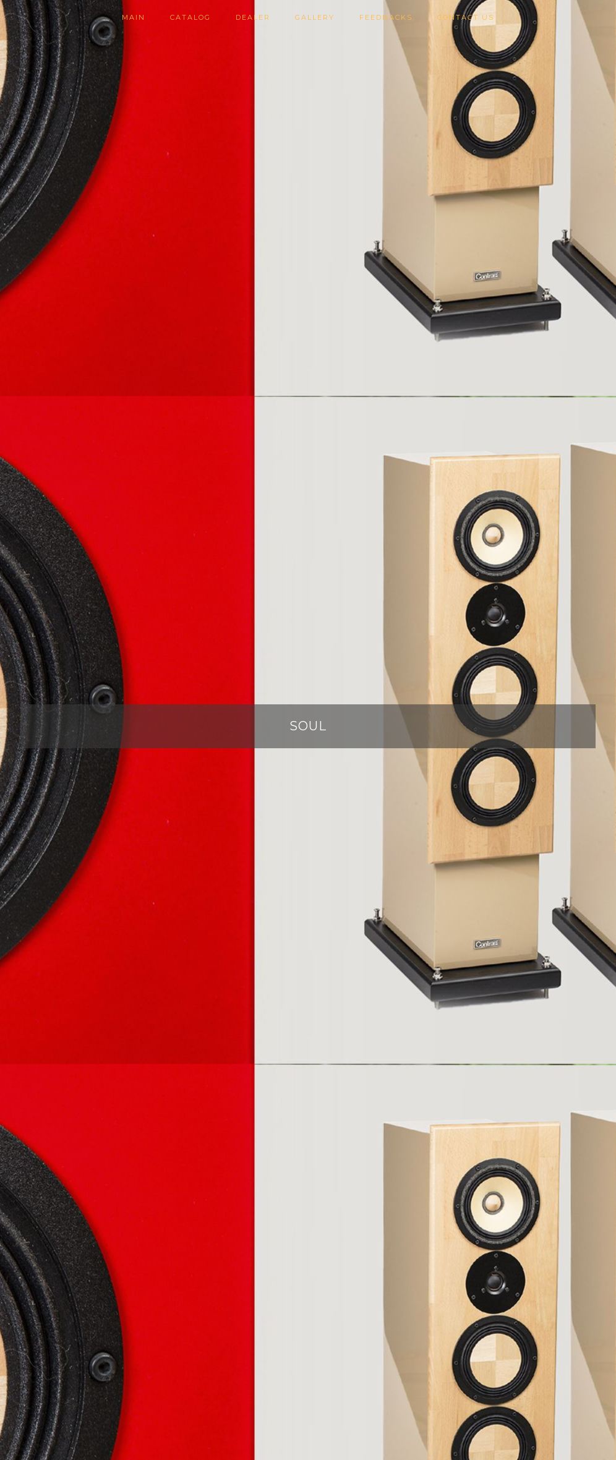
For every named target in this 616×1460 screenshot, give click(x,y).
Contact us (465, 17)
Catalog (190, 17)
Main (133, 17)
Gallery (315, 17)
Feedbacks (386, 17)
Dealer (253, 17)
